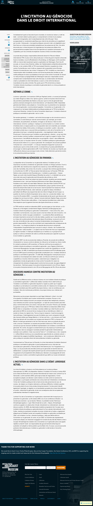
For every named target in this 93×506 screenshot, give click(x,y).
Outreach (41, 495)
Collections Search (64, 477)
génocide (7, 55)
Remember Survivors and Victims (47, 486)
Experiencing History (65, 486)
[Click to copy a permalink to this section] (32, 92)
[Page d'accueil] (80, 2)
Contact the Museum (21, 498)
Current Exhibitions (29, 477)
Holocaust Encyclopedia (65, 474)
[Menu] (2, 2)
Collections (41, 480)
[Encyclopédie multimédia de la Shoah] (46, 2)
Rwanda (7, 69)
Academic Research (43, 483)
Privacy (42, 498)
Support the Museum (30, 483)
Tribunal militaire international (6, 65)
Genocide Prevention (44, 489)
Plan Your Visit (28, 474)
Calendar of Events (29, 480)
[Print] (9, 50)
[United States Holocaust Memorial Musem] (10, 467)
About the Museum (7, 498)
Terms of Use (33, 498)
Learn (40, 474)
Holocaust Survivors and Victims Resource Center (71, 480)
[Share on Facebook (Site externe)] (9, 45)
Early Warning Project (65, 489)
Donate (27, 486)
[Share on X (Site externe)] (9, 42)
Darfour (7, 72)
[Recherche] (88, 2)
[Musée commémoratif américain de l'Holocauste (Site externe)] (10, 2)
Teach (40, 477)
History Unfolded (64, 483)
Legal (58, 498)
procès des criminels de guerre (6, 60)
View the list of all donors (57, 453)
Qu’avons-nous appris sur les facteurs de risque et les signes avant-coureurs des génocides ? (80, 37)
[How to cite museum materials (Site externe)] (9, 37)
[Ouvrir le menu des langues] (9, 77)
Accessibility (50, 498)
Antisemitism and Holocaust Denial (47, 492)
